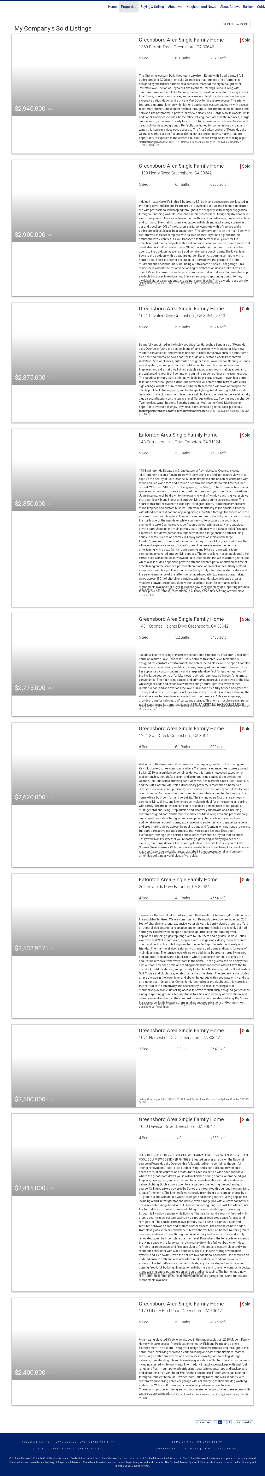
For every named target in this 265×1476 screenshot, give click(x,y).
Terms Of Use (181, 1442)
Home (112, 7)
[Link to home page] (5, 6)
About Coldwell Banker (236, 7)
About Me (175, 7)
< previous (203, 1422)
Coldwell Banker (37, 1442)
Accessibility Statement (177, 1449)
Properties (128, 7)
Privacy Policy (210, 1442)
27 (238, 1422)
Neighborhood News (201, 7)
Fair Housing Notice (220, 1449)
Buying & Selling (152, 7)
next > (247, 1422)
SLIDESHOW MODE (235, 24)
